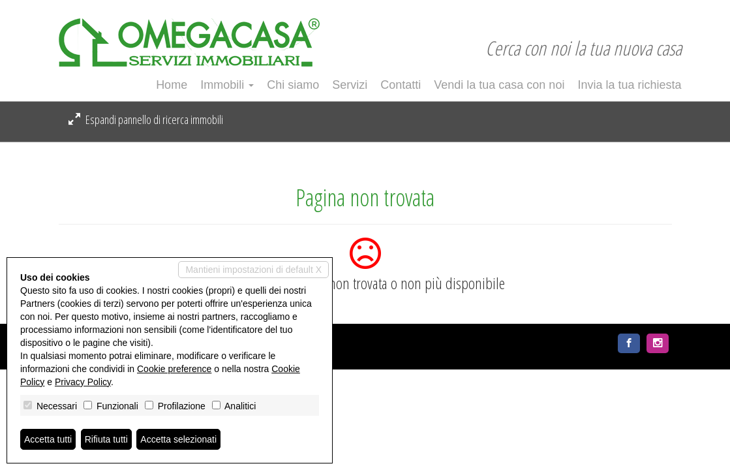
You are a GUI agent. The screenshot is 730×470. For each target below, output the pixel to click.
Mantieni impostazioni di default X (253, 269)
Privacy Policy (83, 382)
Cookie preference (174, 369)
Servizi (349, 84)
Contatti (400, 84)
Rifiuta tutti (106, 439)
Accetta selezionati (178, 439)
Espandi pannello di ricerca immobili (145, 119)
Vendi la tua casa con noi (499, 84)
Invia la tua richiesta (629, 84)
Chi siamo (293, 84)
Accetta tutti (48, 439)
